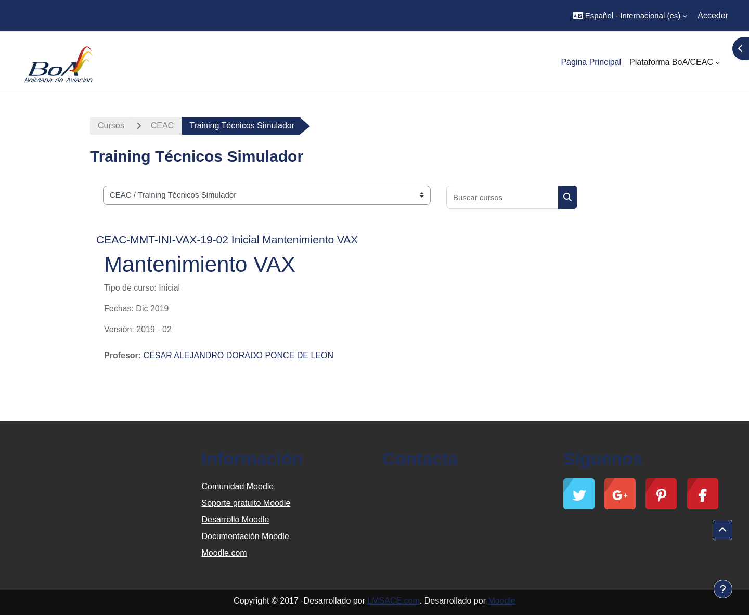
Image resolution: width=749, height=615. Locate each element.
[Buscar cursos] (502, 197)
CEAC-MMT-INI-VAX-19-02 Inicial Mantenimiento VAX (227, 239)
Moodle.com (224, 552)
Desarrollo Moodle (235, 519)
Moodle (501, 600)
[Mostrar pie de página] (723, 589)
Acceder (713, 15)
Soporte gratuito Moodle (246, 503)
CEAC (162, 125)
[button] (629, 15)
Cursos (111, 125)
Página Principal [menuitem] (591, 62)
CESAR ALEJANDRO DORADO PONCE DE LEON (238, 355)
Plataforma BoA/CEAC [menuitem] (671, 62)
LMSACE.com (393, 600)
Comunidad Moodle (238, 486)
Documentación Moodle (245, 536)
